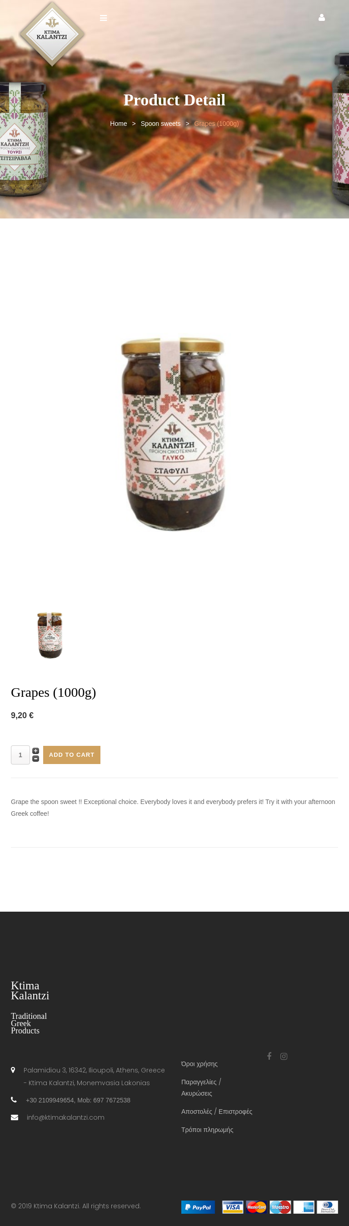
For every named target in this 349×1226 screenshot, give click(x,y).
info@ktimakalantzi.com (66, 1117)
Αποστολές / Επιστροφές (216, 1111)
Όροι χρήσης (199, 1063)
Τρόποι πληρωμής (207, 1129)
